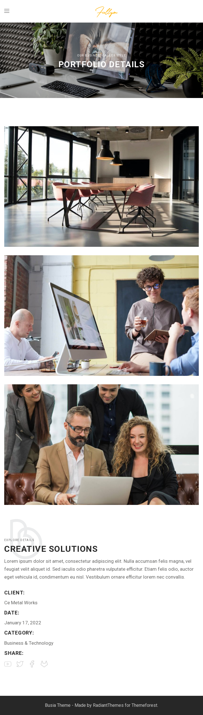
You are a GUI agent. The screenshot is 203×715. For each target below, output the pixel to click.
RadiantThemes (109, 705)
